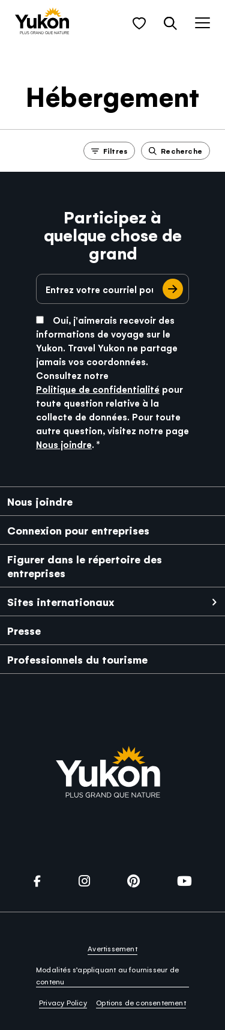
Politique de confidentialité (98, 389)
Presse (24, 630)
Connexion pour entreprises (78, 530)
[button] (139, 23)
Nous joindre (64, 444)
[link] (42, 22)
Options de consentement (141, 1002)
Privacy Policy (63, 1002)
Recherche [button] (175, 151)
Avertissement (112, 948)
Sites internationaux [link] (60, 601)
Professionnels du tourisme (77, 659)
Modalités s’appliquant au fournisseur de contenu (107, 975)
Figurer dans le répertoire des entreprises (84, 566)
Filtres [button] (109, 151)
